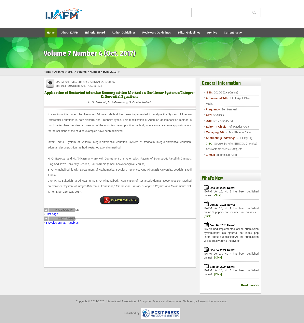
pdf (120, 200)
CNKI (209, 143)
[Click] (217, 195)
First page (52, 214)
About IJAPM (69, 32)
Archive (212, 32)
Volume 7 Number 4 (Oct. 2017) (97, 71)
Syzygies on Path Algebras (62, 222)
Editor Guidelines (188, 32)
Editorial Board (95, 32)
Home (51, 32)
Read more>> (250, 285)
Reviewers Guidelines (156, 32)
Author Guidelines (123, 32)
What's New (212, 177)
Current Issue (233, 32)
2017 (71, 71)
